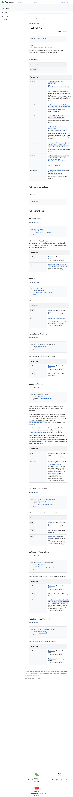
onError (51, 105)
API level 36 (36, 388)
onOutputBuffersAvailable (57, 156)
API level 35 (36, 556)
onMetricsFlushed (54, 127)
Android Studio (65, 2)
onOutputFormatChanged (56, 170)
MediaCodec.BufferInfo (56, 542)
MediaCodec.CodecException (58, 322)
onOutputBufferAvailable (57, 143)
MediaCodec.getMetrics (37, 422)
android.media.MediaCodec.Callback (41, 47)
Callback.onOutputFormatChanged (40, 439)
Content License (29, 673)
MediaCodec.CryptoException (58, 266)
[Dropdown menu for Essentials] (26, 2)
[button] (11, 19)
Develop (43, 18)
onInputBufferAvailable (56, 116)
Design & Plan (35, 2)
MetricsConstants (54, 475)
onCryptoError (53, 82)
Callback (33, 69)
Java (66, 31)
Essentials (21, 2)
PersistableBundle (55, 464)
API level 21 (36, 23)
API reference (7, 8)
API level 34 (36, 222)
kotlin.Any (31, 45)
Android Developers (34, 18)
